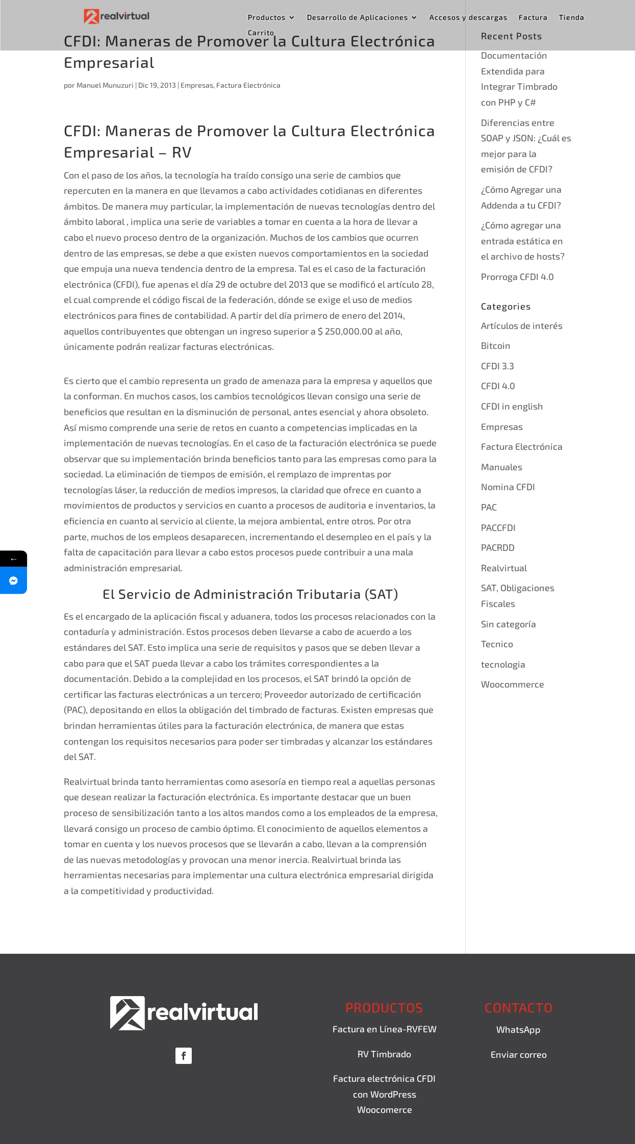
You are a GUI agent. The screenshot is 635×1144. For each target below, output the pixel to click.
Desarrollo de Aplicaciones (357, 17)
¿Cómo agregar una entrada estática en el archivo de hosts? (523, 240)
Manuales (501, 466)
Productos (267, 17)
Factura (533, 17)
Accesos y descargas (468, 17)
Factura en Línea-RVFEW (385, 1028)
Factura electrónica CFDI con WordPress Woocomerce (384, 1094)
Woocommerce (512, 684)
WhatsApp (518, 1029)
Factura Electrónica (248, 85)
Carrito (261, 33)
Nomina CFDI (508, 486)
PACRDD (498, 547)
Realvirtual (504, 567)
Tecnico (497, 643)
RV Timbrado (384, 1053)
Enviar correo (519, 1054)
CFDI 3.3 (497, 365)
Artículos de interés (522, 325)
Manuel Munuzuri (105, 85)
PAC (489, 507)
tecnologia (503, 664)
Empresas (197, 85)
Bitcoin (496, 345)
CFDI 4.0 (498, 385)
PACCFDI (498, 527)
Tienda (572, 17)
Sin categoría (508, 623)
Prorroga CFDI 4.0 (517, 276)
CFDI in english (512, 406)
